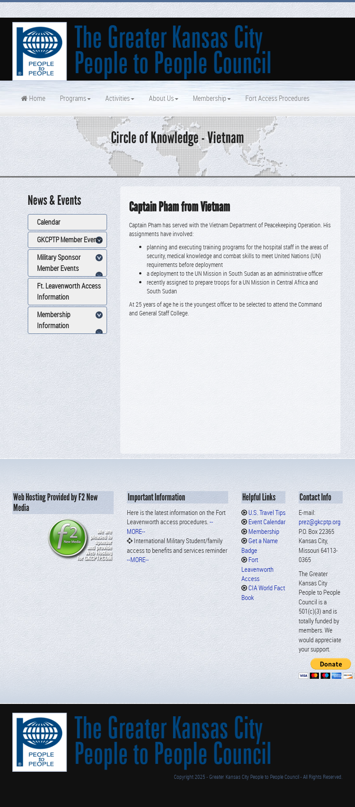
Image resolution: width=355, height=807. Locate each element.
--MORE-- (138, 559)
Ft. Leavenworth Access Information (69, 291)
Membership (211, 98)
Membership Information (53, 320)
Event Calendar (266, 521)
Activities (119, 98)
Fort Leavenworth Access (257, 569)
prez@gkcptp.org (319, 521)
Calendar (48, 222)
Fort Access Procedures (277, 98)
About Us (163, 98)
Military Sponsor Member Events (59, 262)
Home (33, 98)
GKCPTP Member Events (69, 239)
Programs (75, 98)
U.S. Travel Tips (266, 512)
